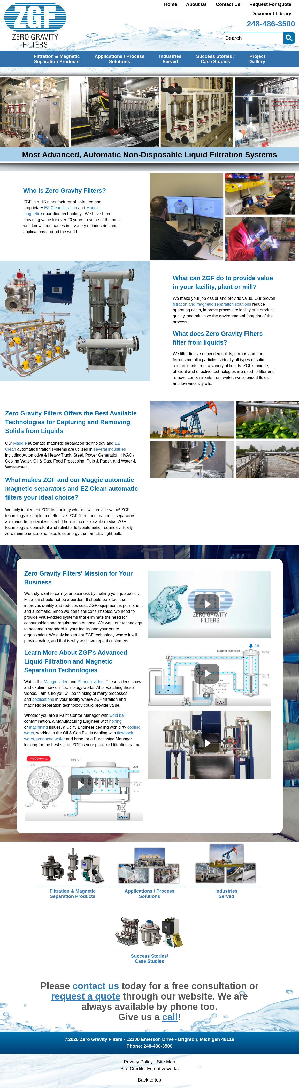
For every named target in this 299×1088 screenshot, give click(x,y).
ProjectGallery (257, 59)
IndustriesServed (170, 59)
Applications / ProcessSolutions (119, 59)
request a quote (85, 996)
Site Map (166, 1061)
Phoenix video (91, 682)
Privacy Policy (138, 1061)
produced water (50, 739)
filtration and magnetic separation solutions (212, 304)
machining (38, 727)
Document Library (271, 13)
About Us (196, 4)
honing (115, 721)
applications (43, 699)
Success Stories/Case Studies (149, 958)
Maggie (20, 443)
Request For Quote (270, 4)
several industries (110, 449)
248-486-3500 (271, 23)
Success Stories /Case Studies (215, 59)
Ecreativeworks (163, 1068)
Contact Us (228, 4)
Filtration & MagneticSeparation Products (57, 59)
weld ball (117, 715)
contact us (95, 986)
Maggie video (56, 682)
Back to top (149, 1080)
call (170, 1017)
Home (170, 4)
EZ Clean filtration (60, 208)
